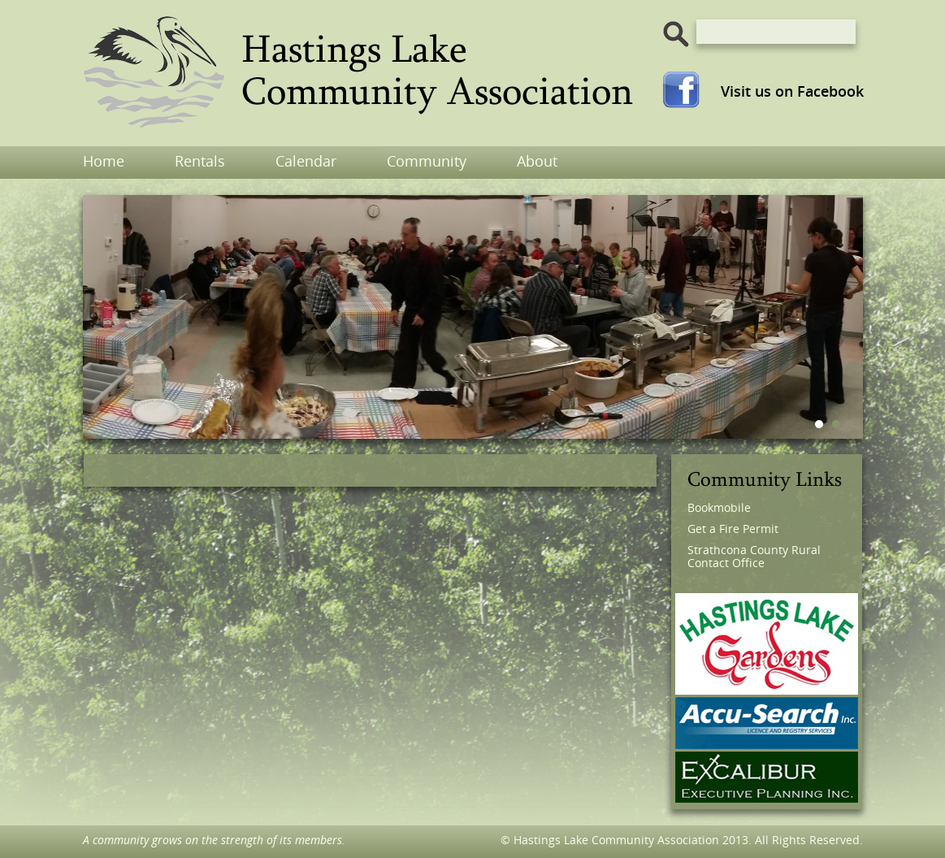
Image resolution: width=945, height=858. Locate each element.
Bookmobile (719, 507)
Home (103, 161)
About (537, 161)
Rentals (200, 161)
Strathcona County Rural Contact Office (754, 556)
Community (426, 161)
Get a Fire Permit (732, 528)
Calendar (305, 161)
